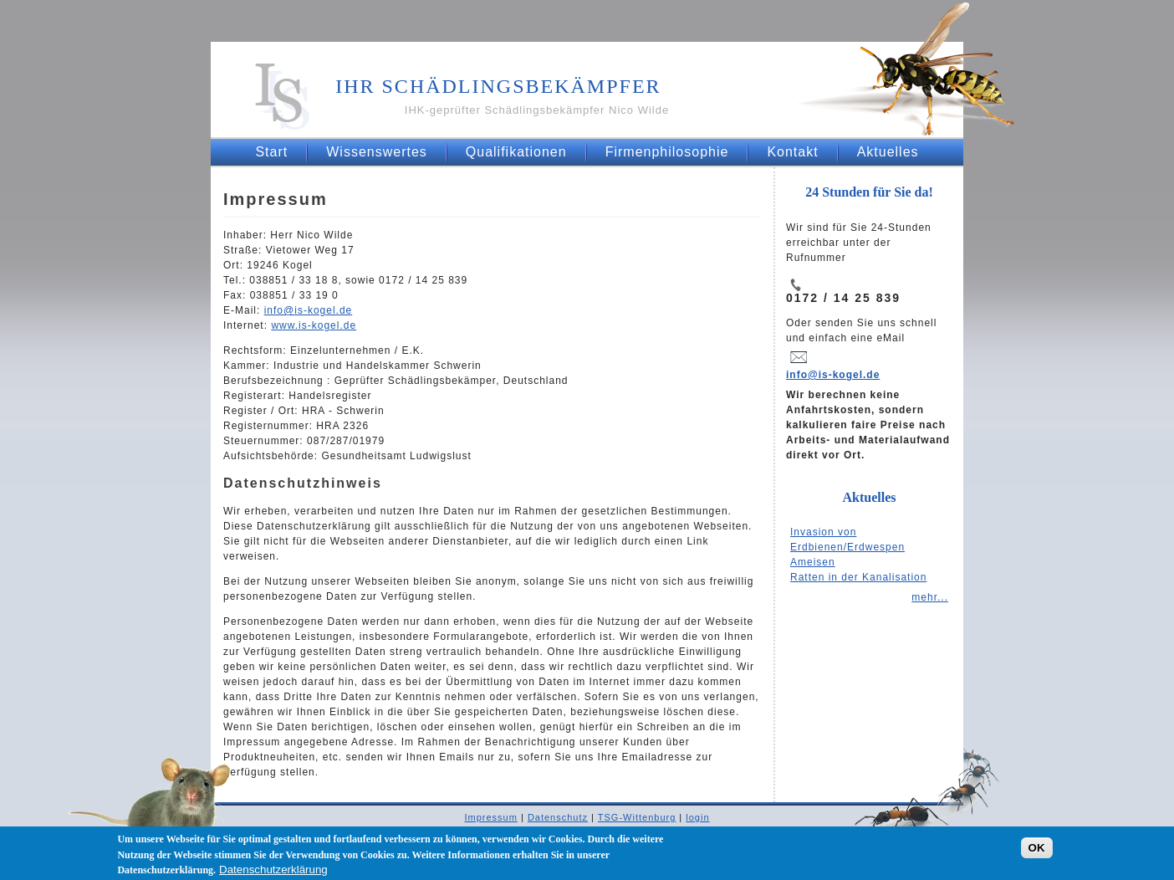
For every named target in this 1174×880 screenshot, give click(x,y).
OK (1037, 851)
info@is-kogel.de (833, 375)
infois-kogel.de (308, 310)
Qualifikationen (516, 152)
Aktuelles (888, 152)
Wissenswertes (376, 152)
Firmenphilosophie (667, 152)
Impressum (490, 817)
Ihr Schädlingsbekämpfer (498, 86)
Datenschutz (558, 817)
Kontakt (792, 152)
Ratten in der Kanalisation (858, 577)
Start (271, 152)
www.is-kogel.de (313, 325)
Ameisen (812, 562)
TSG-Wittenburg (637, 817)
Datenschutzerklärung (273, 873)
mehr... (929, 597)
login (697, 817)
